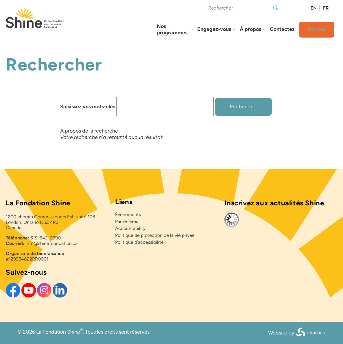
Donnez (317, 29)
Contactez (282, 29)
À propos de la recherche (89, 131)
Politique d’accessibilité (139, 242)
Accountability (130, 228)
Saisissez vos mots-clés (87, 106)
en (314, 8)
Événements (128, 214)
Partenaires (126, 221)
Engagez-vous (214, 29)
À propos (250, 29)
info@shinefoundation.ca (51, 243)
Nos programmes (172, 29)
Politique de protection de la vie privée (155, 235)
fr (326, 8)
